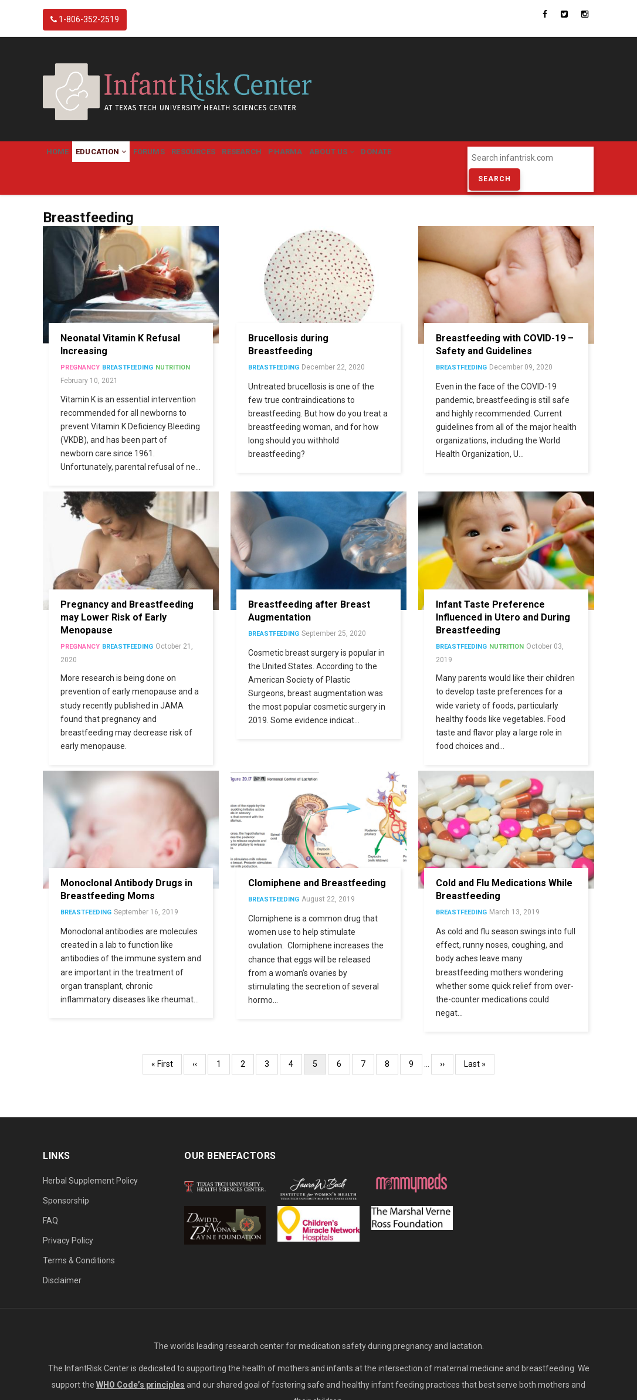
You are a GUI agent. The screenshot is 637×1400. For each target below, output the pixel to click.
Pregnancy (80, 381)
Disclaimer (62, 1294)
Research (296, 158)
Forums (179, 158)
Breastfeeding (127, 381)
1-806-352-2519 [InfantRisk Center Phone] (84, 19)
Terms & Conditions (79, 1274)
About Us (411, 158)
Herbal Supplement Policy (90, 1194)
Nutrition (172, 381)
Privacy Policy (68, 1254)
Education (119, 158)
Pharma (352, 158)
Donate (67, 191)
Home (63, 158)
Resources (236, 158)
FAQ (50, 1234)
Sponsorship (66, 1214)
